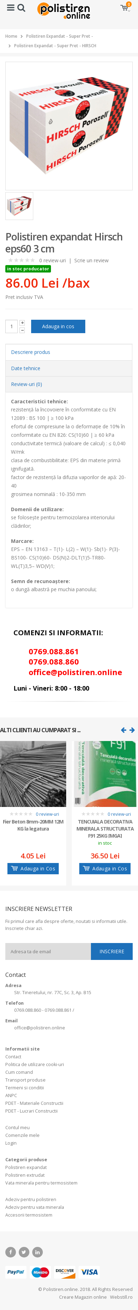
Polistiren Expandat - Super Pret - (59, 36)
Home (11, 36)
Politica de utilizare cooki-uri (34, 1064)
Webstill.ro (121, 1297)
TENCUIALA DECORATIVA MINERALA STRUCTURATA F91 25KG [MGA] (105, 828)
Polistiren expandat (26, 1167)
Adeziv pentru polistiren (30, 1199)
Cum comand (19, 1072)
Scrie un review (91, 260)
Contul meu (17, 1128)
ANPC (11, 1095)
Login (11, 1143)
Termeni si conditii (24, 1088)
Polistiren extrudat (25, 1175)
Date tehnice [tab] (25, 368)
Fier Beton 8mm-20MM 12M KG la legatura (33, 825)
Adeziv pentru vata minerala (34, 1207)
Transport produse (25, 1080)
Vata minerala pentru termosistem (41, 1183)
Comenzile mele (22, 1135)
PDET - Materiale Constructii (34, 1103)
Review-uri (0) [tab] (26, 384)
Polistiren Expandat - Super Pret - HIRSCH (55, 46)
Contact (13, 1057)
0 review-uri (52, 260)
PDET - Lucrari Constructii (31, 1111)
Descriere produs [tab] (30, 352)
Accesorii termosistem (28, 1215)
